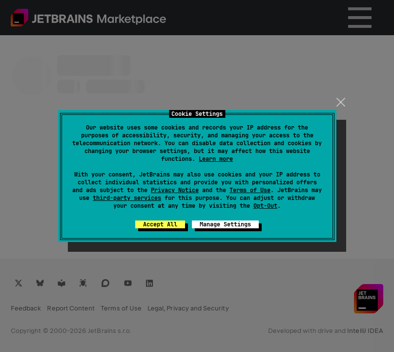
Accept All (160, 224)
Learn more (216, 159)
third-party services (127, 198)
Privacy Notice (175, 190)
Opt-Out (265, 206)
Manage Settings (225, 224)
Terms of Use (249, 190)
